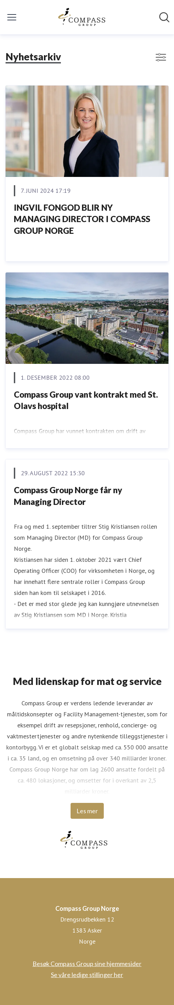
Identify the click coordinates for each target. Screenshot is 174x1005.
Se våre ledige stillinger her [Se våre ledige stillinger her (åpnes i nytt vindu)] (87, 974)
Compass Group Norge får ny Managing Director (68, 496)
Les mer (87, 811)
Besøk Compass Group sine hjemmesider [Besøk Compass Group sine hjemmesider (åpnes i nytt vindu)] (87, 963)
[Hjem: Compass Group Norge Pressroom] (85, 17)
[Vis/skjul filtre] (160, 57)
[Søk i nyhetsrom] (164, 17)
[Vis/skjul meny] (11, 17)
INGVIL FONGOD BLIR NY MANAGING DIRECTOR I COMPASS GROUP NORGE (82, 219)
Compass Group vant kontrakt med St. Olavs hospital (86, 400)
